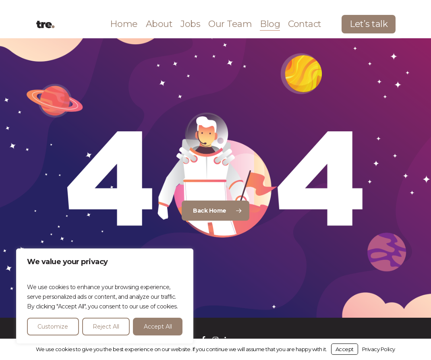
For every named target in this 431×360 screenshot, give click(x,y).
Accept (345, 349)
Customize (52, 326)
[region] (104, 296)
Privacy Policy (378, 349)
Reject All (106, 326)
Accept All (158, 326)
